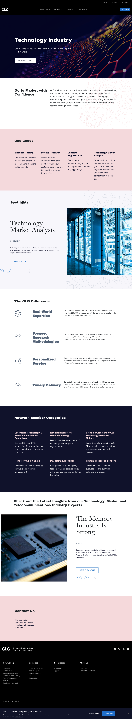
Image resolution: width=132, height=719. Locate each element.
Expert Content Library (11, 676)
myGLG (5, 681)
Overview (6, 668)
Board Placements (10, 678)
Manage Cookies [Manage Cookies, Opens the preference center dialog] (94, 713)
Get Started (125, 10)
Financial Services (35, 668)
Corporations (33, 678)
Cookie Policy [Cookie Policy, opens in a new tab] (19, 717)
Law (30, 676)
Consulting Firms (35, 673)
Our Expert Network (10, 683)
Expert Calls (7, 671)
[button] (9, 271)
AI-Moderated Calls (10, 673)
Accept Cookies (108, 713)
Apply (56, 671)
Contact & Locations (87, 671)
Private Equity (34, 671)
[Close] (128, 713)
